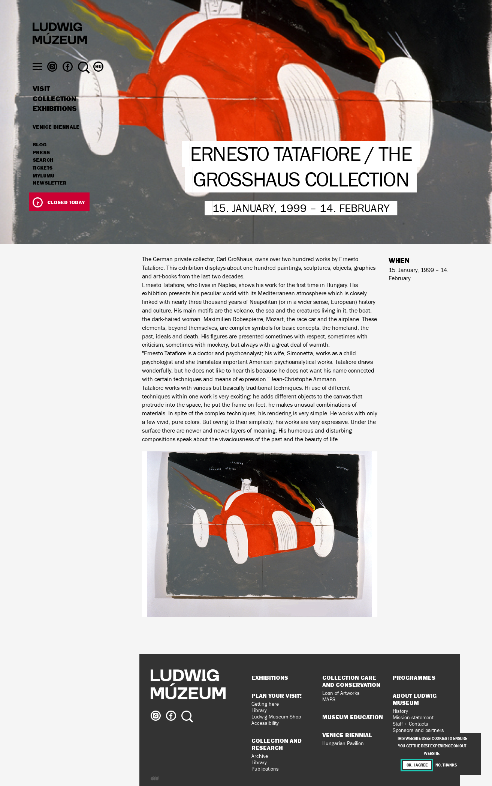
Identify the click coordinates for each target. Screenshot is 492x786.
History (400, 711)
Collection (54, 113)
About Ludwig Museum (415, 699)
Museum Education (352, 717)
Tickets (42, 182)
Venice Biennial (347, 735)
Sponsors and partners (418, 730)
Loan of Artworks (341, 693)
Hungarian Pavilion (343, 743)
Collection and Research (276, 744)
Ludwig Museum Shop (276, 717)
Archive (259, 756)
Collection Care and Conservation (351, 681)
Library (259, 710)
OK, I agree (417, 765)
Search (43, 174)
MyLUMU (43, 190)
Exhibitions (55, 123)
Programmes (414, 677)
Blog (39, 159)
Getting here (265, 704)
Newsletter (50, 197)
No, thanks (445, 765)
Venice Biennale (56, 141)
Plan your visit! (276, 695)
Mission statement (413, 717)
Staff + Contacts (410, 724)
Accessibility (265, 723)
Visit (41, 103)
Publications (265, 769)
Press (41, 167)
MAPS (328, 699)
